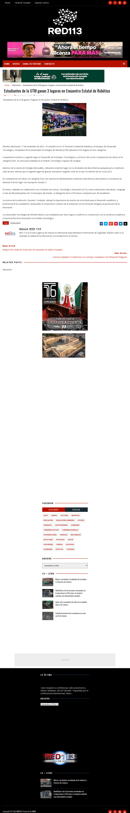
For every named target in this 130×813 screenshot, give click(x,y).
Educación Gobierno (65, 516)
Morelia (63, 531)
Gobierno (75, 521)
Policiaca (60, 535)
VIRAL (34, 807)
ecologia (70, 540)
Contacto (49, 63)
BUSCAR (76, 505)
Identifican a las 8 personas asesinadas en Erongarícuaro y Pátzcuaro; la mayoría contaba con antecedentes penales (70, 589)
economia (48, 545)
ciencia (59, 540)
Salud (70, 535)
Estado (81, 516)
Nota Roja (48, 535)
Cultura (64, 511)
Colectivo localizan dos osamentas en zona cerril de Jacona (70, 610)
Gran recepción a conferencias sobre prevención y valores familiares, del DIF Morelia (61, 679)
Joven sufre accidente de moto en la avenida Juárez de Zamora (71, 599)
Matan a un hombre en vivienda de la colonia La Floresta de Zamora (70, 576)
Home (7, 2)
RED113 (16, 63)
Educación (16, 85)
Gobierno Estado (51, 526)
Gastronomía (61, 521)
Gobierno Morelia (70, 526)
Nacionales (76, 531)
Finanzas (48, 521)
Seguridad (48, 540)
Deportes (75, 511)
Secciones (54, 505)
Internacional (50, 531)
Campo (54, 511)
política (59, 545)
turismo (70, 545)
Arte (46, 511)
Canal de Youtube (22, 2)
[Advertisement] (65, 373)
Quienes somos (42, 2)
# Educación (15, 223)
